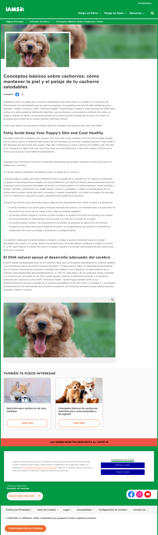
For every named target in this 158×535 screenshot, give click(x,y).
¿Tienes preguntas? (18, 487)
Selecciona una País (24, 496)
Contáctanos (144, 3)
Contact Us (139, 510)
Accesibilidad (84, 510)
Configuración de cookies (113, 510)
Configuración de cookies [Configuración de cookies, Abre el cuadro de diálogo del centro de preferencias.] (122, 460)
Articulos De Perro (39, 22)
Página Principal (14, 22)
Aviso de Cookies (47, 510)
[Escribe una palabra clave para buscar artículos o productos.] (152, 13)
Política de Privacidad (18, 510)
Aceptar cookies (123, 472)
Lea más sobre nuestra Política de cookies (40, 467)
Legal (66, 510)
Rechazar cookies (122, 465)
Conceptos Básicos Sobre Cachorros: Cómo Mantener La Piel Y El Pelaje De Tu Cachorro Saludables (81, 22)
